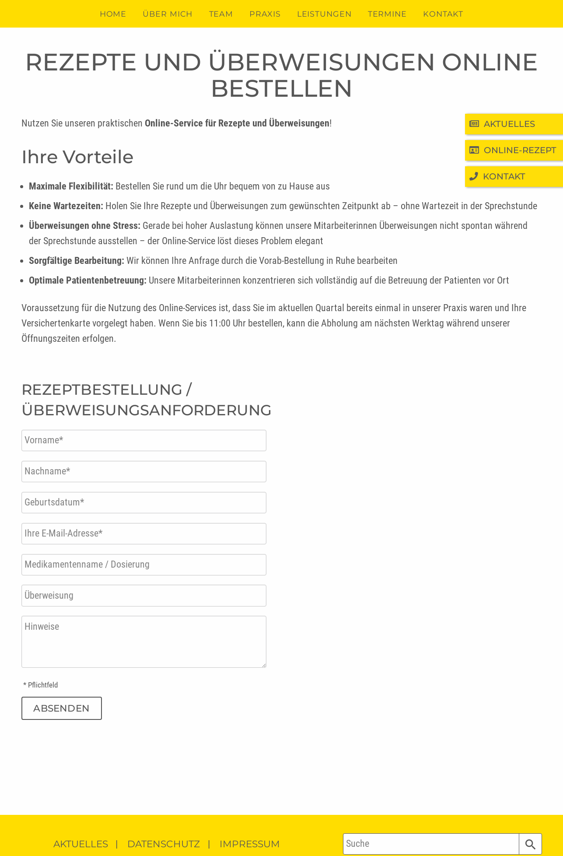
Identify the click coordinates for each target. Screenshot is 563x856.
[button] (530, 844)
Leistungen (324, 13)
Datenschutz (163, 843)
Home (113, 13)
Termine (387, 13)
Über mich (167, 13)
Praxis (264, 13)
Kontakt (497, 176)
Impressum (250, 843)
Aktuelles (502, 124)
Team (221, 13)
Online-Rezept (513, 150)
